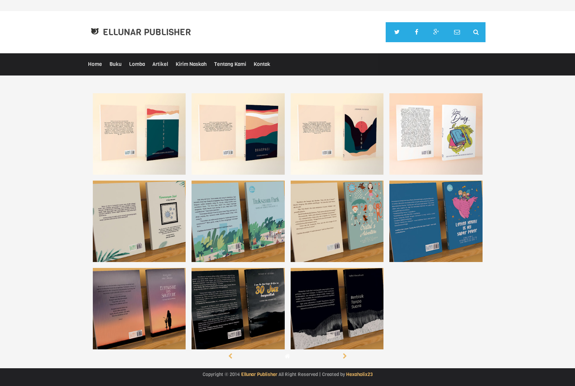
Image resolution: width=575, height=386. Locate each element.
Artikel (160, 64)
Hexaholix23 (359, 374)
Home (95, 64)
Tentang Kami (230, 64)
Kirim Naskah (191, 64)
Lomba (137, 64)
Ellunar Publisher (147, 32)
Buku (115, 64)
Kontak (262, 64)
